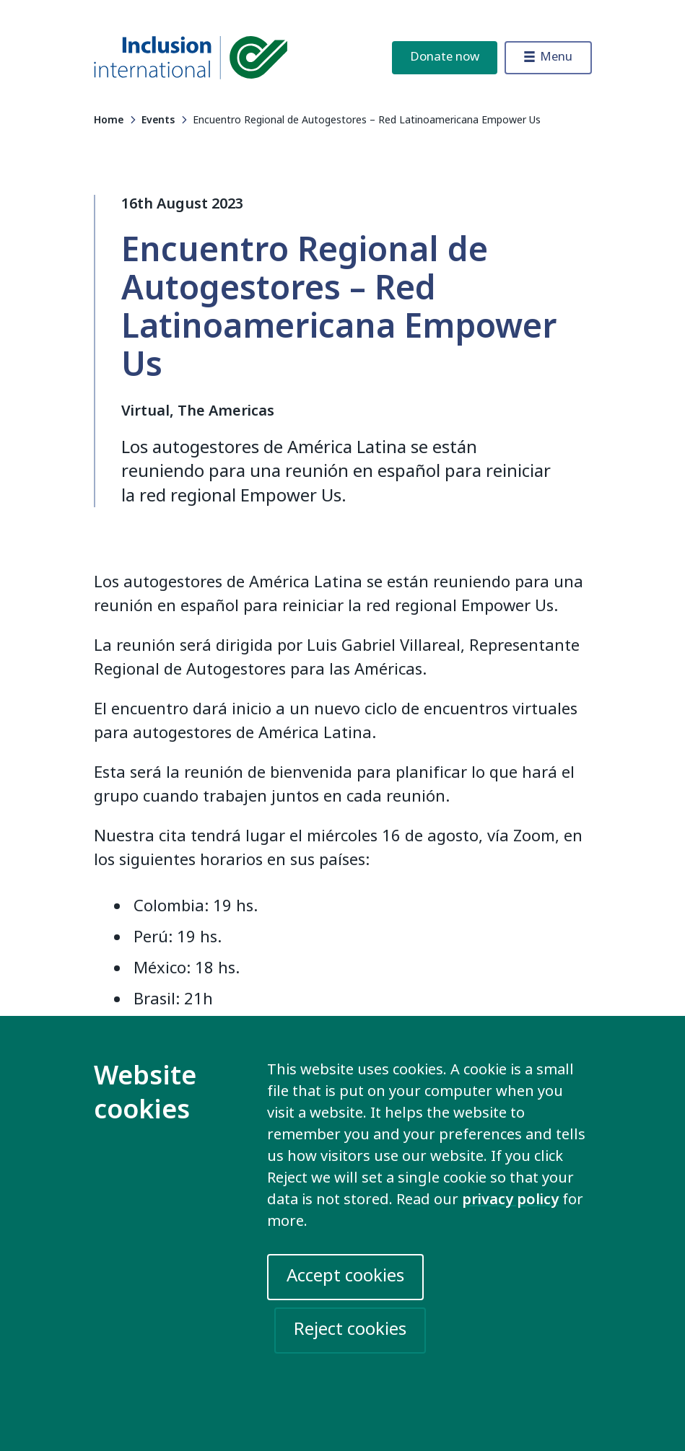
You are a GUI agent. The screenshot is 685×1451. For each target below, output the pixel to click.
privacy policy (510, 1199)
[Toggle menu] (548, 57)
